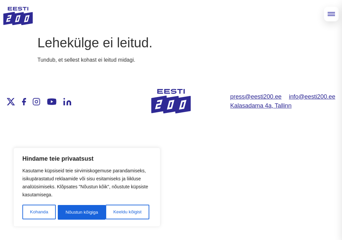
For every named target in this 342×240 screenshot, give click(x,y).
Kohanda (38, 212)
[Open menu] (331, 14)
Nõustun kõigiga (127, 212)
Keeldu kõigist (79, 212)
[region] (86, 188)
